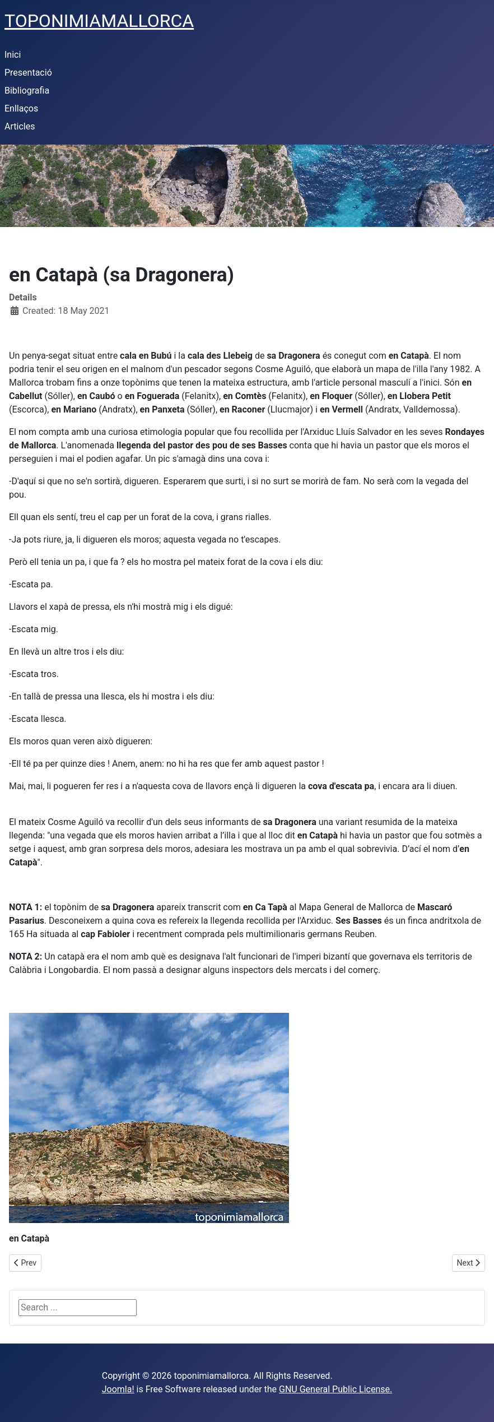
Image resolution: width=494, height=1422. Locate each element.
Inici (12, 54)
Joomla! (118, 1389)
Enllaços (21, 108)
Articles (19, 126)
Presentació (28, 72)
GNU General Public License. (335, 1389)
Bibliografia (26, 90)
